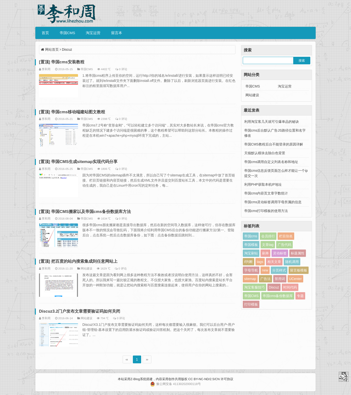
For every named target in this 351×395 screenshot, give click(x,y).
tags (260, 262)
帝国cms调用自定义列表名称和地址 (271, 162)
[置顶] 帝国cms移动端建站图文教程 (72, 112)
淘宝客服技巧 (254, 287)
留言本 (116, 33)
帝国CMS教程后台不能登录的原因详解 (273, 144)
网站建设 (86, 268)
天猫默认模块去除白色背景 (264, 153)
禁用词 (280, 279)
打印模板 (251, 304)
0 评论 (123, 69)
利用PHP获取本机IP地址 (263, 184)
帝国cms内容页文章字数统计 (266, 193)
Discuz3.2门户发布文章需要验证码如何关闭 (79, 311)
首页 (45, 33)
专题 (300, 296)
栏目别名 (286, 236)
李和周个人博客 (344, 377)
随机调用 (292, 262)
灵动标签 (280, 253)
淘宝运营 (93, 33)
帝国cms (250, 236)
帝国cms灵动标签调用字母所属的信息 (273, 202)
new (265, 270)
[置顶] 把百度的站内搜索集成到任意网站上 (78, 261)
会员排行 (268, 236)
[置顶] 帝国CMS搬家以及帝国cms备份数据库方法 (85, 211)
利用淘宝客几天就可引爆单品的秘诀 (271, 122)
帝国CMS (67, 33)
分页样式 (279, 270)
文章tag (267, 245)
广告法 (265, 279)
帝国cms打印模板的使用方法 (266, 211)
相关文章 (274, 262)
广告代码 (284, 245)
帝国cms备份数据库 (278, 296)
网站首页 (52, 49)
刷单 (265, 253)
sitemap (250, 279)
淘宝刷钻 (251, 253)
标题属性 (297, 253)
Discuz (274, 287)
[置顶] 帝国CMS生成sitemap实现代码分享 (78, 161)
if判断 (248, 262)
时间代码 (290, 287)
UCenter (295, 279)
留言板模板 (298, 270)
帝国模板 (251, 245)
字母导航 (251, 270)
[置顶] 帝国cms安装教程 (61, 62)
